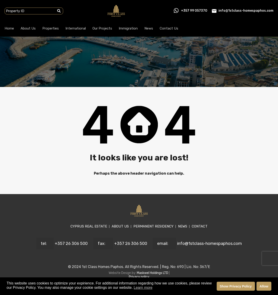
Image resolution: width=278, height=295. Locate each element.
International (75, 28)
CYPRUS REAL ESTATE (88, 226)
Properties (50, 28)
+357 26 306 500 (71, 243)
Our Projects (102, 28)
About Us (28, 28)
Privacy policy (139, 277)
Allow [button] (263, 286)
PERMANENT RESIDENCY (153, 226)
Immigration (128, 28)
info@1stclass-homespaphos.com (246, 11)
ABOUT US (120, 226)
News (148, 28)
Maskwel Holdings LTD (153, 273)
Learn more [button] (143, 288)
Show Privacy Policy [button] (236, 286)
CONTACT (200, 226)
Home (9, 28)
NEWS (182, 226)
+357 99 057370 (194, 11)
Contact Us (169, 28)
